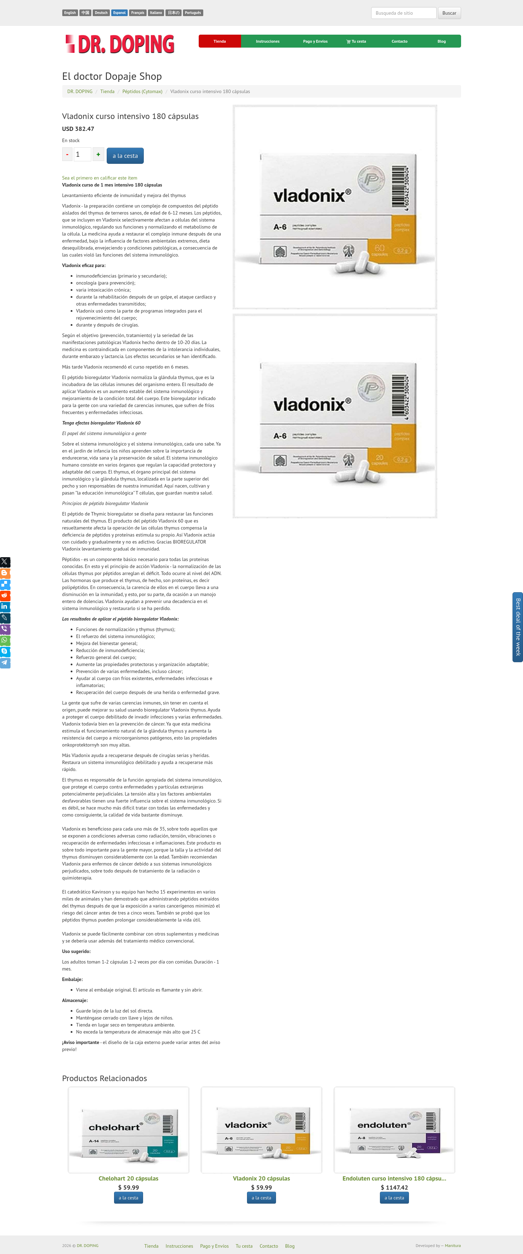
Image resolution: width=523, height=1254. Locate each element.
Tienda (220, 41)
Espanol (119, 12)
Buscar (450, 13)
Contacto (400, 41)
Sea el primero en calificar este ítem (99, 178)
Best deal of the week (519, 627)
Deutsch (101, 12)
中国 (85, 12)
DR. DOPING (88, 1245)
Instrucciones (268, 41)
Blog (442, 41)
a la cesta (125, 156)
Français (137, 12)
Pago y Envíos (315, 41)
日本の (173, 12)
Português (193, 12)
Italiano (156, 12)
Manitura (453, 1245)
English (70, 12)
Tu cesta (356, 41)
